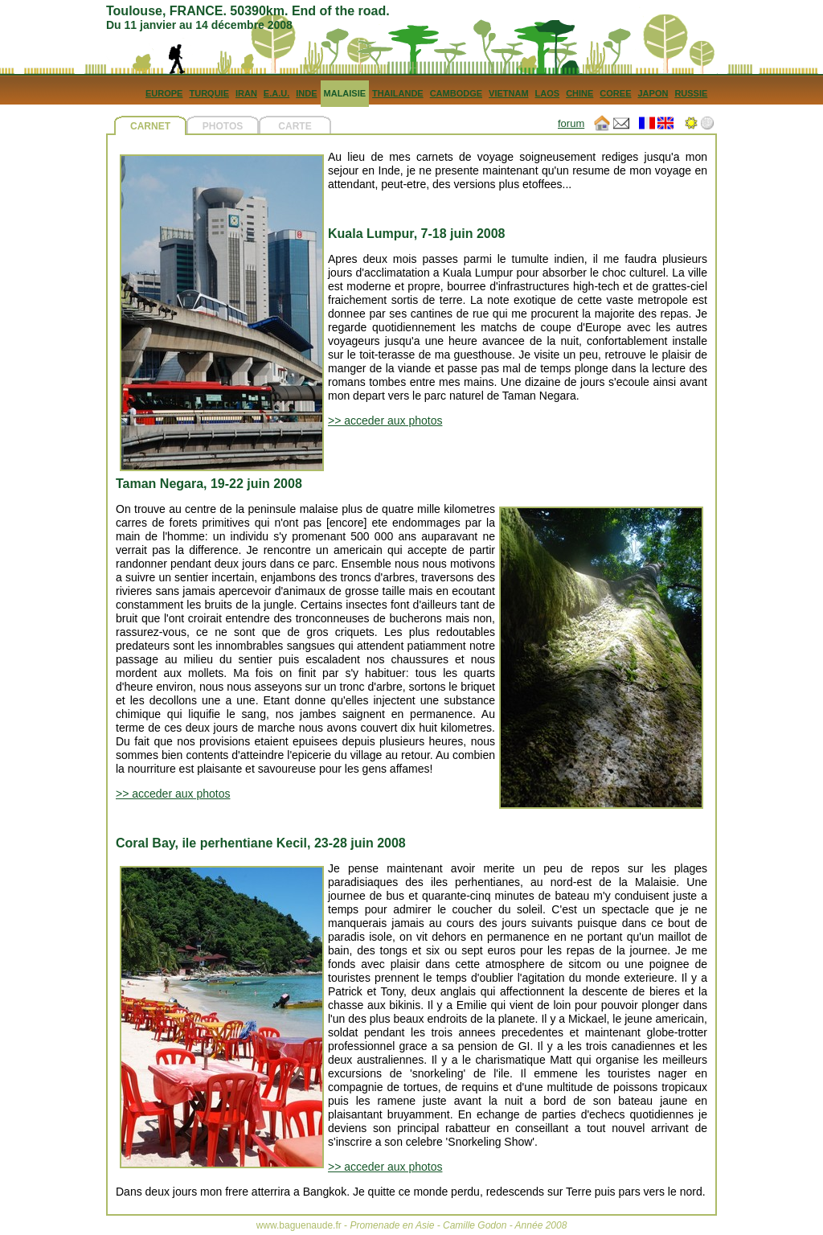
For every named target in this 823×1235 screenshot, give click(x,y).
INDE (306, 93)
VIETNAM (509, 93)
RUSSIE (690, 93)
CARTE (294, 126)
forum (571, 123)
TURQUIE (209, 93)
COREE (615, 93)
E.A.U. (276, 93)
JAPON (652, 93)
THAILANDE (398, 93)
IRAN (246, 93)
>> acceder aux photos (385, 420)
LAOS (547, 93)
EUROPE (163, 93)
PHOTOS (223, 126)
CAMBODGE (456, 93)
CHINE (579, 93)
